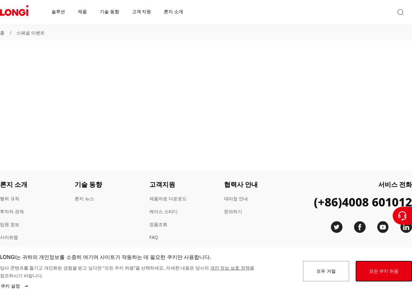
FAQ (153, 237)
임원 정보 (9, 224)
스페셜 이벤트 (30, 33)
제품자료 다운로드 (168, 198)
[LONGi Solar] (14, 12)
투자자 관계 (12, 211)
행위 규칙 (9, 198)
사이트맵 (9, 237)
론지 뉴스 (84, 198)
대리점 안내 (236, 198)
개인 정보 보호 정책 (230, 268)
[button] (356, 12)
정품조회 (158, 224)
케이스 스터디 (163, 211)
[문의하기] (402, 216)
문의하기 (233, 211)
